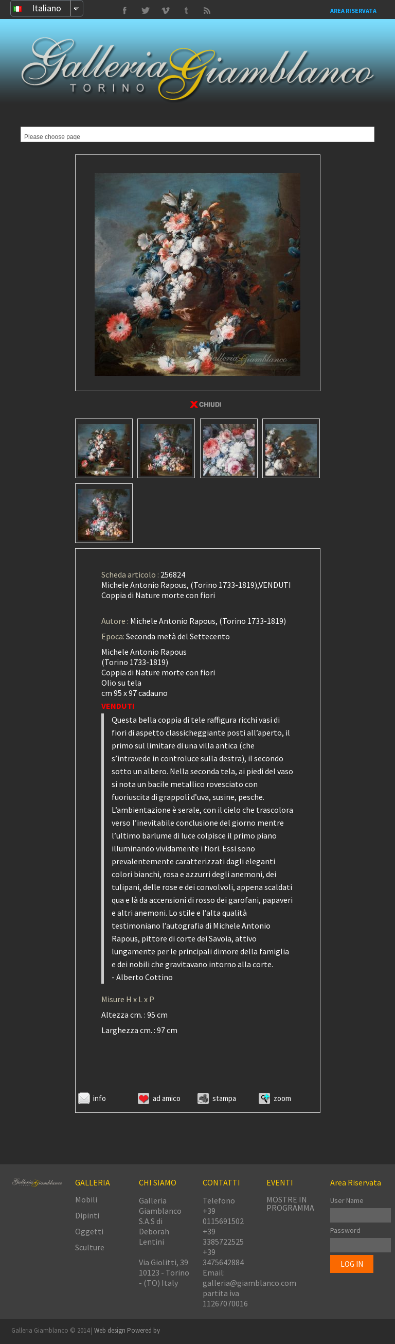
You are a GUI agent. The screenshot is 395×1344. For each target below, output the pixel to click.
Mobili (86, 1199)
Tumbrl (165, 11)
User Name (347, 1200)
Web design (110, 1330)
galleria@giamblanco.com (249, 1283)
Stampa (224, 1098)
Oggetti (89, 1231)
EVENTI (279, 1182)
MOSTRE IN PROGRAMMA (290, 1203)
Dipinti (87, 1215)
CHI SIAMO (157, 1182)
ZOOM (282, 1098)
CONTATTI (221, 1182)
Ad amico (167, 1098)
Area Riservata (353, 10)
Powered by (143, 1330)
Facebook (124, 11)
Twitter (186, 11)
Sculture (89, 1247)
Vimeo (145, 11)
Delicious (207, 11)
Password (345, 1230)
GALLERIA (92, 1182)
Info (99, 1098)
